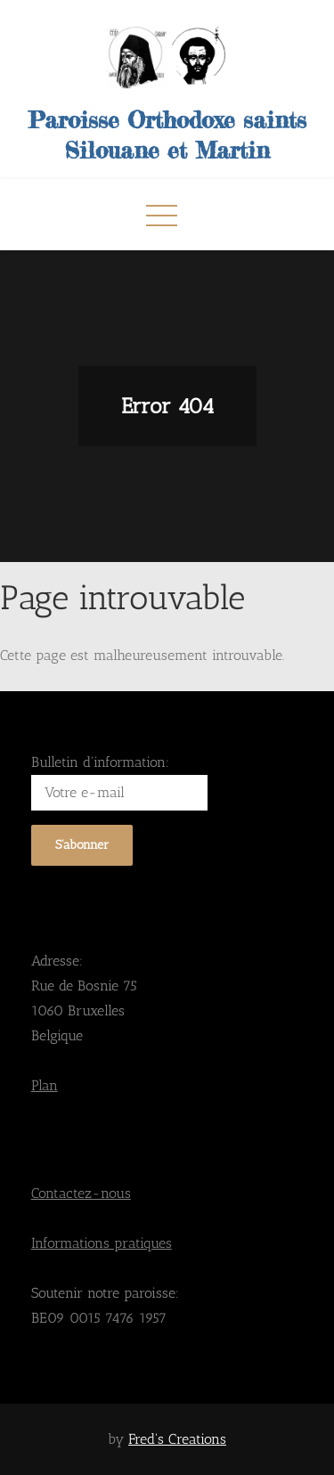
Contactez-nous (81, 1193)
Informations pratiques (101, 1243)
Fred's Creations (177, 1438)
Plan (44, 1085)
